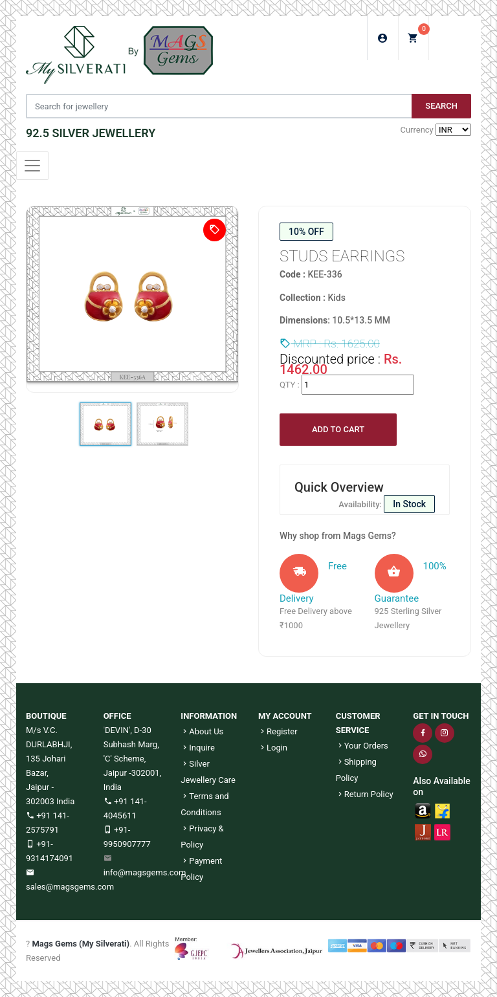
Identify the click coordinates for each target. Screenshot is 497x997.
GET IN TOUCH (441, 716)
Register (278, 731)
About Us (202, 731)
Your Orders (362, 745)
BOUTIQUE (46, 716)
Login (272, 747)
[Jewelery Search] (219, 106)
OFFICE (117, 716)
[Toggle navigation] (32, 165)
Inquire (198, 747)
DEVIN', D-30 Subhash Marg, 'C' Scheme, (131, 744)
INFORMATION (209, 716)
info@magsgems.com (145, 872)
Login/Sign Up (382, 38)
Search (441, 106)
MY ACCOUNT (285, 716)
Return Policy (364, 794)
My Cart (418, 34)
